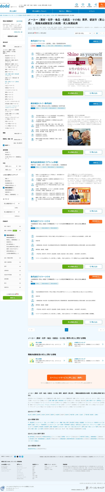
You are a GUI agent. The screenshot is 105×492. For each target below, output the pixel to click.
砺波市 (28, 15)
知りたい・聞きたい (65, 11)
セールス (19, 470)
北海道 (33, 466)
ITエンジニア (20, 466)
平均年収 (75, 469)
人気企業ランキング (68, 469)
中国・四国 (34, 475)
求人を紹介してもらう (39, 11)
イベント (92, 11)
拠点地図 (88, 483)
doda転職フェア (48, 467)
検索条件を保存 (13, 36)
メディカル (19, 469)
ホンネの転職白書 (76, 470)
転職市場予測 (69, 470)
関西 (33, 474)
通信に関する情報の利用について (52, 456)
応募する (95, 41)
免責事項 (91, 456)
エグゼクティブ (20, 475)
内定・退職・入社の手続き (88, 467)
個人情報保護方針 (10, 490)
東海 (33, 470)
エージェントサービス (6, 469)
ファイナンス (20, 472)
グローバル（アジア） (22, 477)
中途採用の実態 (96, 469)
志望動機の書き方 (93, 466)
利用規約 (42, 456)
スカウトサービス (5, 470)
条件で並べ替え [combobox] (79, 33)
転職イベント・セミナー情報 (51, 466)
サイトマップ (97, 456)
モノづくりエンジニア (22, 467)
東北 (33, 467)
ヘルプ (102, 456)
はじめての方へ (4, 466)
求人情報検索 (4, 467)
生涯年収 (80, 469)
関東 (33, 469)
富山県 (24, 15)
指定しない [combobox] (8, 166)
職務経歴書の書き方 (83, 466)
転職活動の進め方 (67, 466)
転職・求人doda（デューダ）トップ (8, 15)
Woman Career (20, 478)
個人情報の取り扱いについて (12, 488)
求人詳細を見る (73, 93)
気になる (93, 93)
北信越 (20, 15)
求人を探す (13, 11)
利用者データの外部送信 (81, 456)
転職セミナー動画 (48, 469)
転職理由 (85, 469)
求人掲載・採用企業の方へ (98, 483)
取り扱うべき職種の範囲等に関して (67, 456)
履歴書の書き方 (75, 466)
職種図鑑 (83, 470)
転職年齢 (90, 469)
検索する (12, 298)
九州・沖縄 (34, 477)
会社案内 (81, 483)
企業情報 (88, 470)
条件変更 (19, 21)
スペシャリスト (20, 474)
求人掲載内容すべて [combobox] (9, 203)
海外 (33, 478)
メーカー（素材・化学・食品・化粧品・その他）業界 (44, 15)
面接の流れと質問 (77, 467)
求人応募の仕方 (69, 467)
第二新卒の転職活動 (99, 467)
